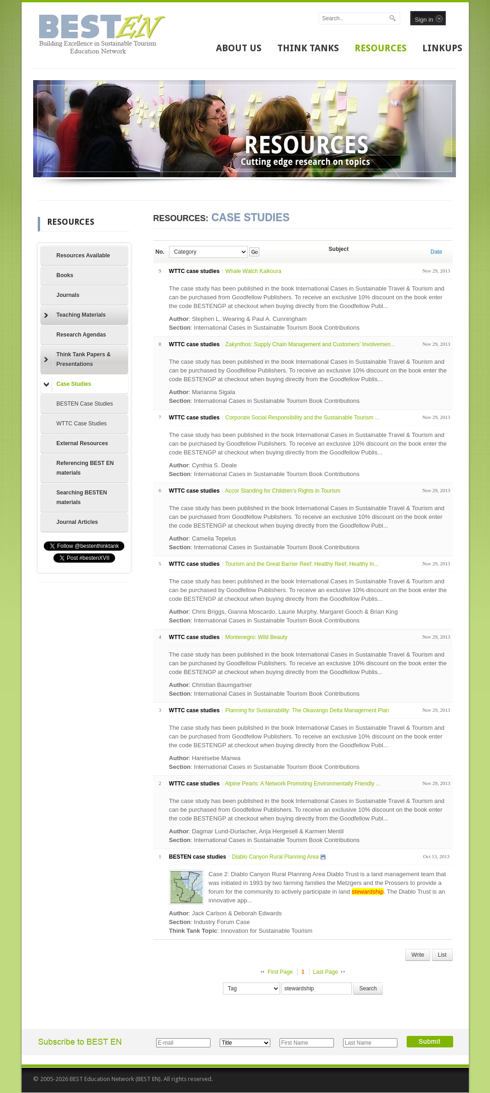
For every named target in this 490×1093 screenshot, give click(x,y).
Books (65, 275)
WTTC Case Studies (82, 423)
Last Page (325, 972)
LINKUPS (442, 47)
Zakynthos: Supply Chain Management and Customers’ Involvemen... (310, 344)
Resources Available (84, 255)
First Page (280, 972)
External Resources (82, 443)
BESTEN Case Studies (85, 404)
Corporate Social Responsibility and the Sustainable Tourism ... (302, 417)
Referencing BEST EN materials (85, 468)
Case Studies (67, 384)
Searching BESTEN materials (82, 497)
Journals (68, 295)
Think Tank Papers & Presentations (77, 359)
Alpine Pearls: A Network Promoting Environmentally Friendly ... (302, 783)
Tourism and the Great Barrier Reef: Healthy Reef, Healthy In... (302, 564)
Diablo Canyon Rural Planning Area (275, 857)
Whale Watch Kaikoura (253, 271)
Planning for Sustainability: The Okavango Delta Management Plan (307, 710)
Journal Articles (77, 522)
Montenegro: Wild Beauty (256, 637)
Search (368, 988)
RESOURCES (381, 47)
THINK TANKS (308, 47)
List (442, 955)
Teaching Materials (75, 315)
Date (436, 252)
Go (254, 252)
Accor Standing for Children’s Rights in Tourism (282, 491)
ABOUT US (239, 47)
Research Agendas (81, 334)
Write (417, 955)
